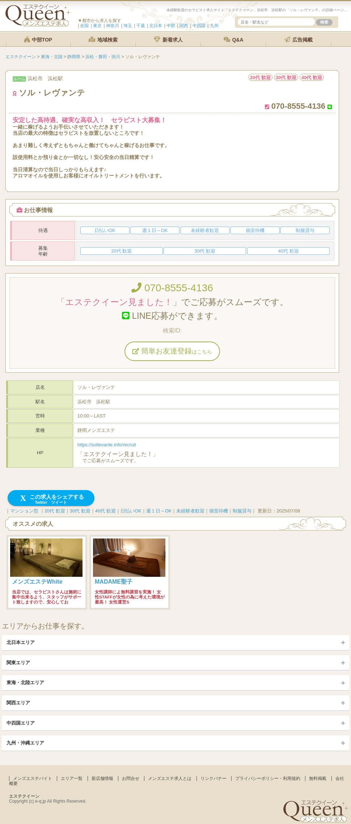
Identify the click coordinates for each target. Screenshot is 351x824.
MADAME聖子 (113, 582)
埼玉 (127, 25)
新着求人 (168, 40)
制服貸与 (242, 511)
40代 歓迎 (105, 511)
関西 (183, 25)
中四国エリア (21, 723)
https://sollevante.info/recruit (106, 444)
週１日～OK (159, 511)
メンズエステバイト (32, 778)
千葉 (140, 25)
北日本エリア (21, 642)
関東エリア (18, 662)
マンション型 (24, 511)
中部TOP (38, 40)
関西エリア (18, 702)
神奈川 (112, 25)
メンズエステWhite (37, 582)
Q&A (234, 40)
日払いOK (130, 511)
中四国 (199, 25)
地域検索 (103, 40)
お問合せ (130, 778)
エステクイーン (24, 796)
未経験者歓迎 (190, 511)
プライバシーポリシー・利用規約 (267, 778)
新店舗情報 (102, 778)
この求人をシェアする (51, 499)
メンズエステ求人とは (169, 778)
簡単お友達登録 (172, 351)
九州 (214, 25)
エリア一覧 (72, 778)
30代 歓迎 (80, 511)
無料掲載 (317, 778)
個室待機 (218, 511)
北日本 (155, 25)
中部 (170, 25)
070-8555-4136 (172, 287)
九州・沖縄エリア (25, 743)
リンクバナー (213, 778)
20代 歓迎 (55, 511)
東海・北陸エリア (25, 682)
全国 (84, 25)
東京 (97, 25)
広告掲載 (298, 40)
